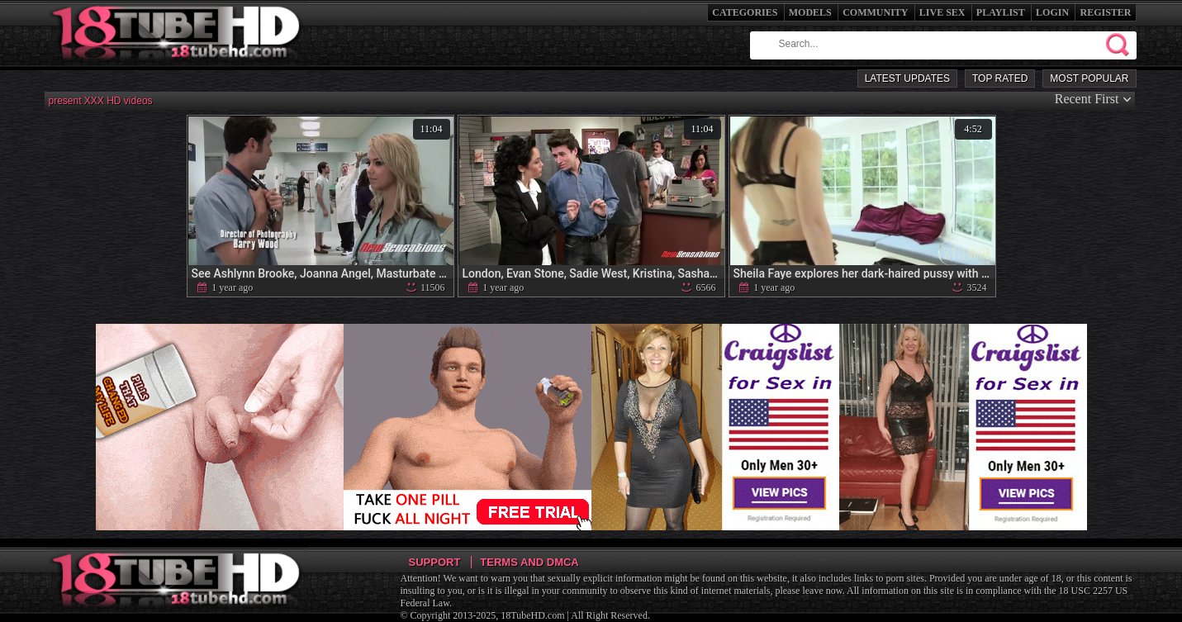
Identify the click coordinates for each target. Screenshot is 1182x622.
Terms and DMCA (529, 562)
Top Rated (1000, 78)
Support (435, 562)
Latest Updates (907, 78)
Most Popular (1089, 78)
